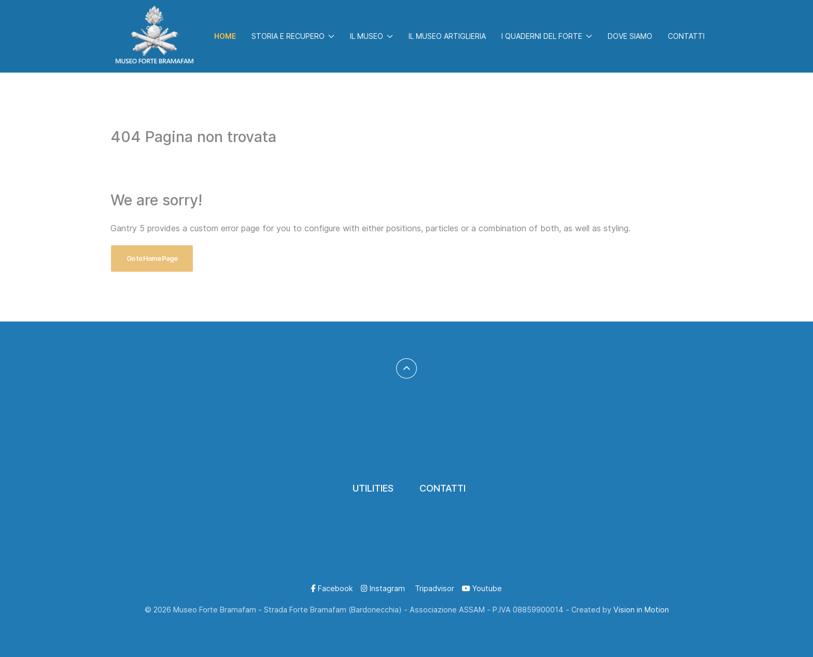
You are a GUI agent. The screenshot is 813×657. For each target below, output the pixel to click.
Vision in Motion (641, 609)
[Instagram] (383, 588)
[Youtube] (482, 588)
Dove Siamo (630, 36)
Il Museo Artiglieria (447, 36)
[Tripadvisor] (433, 588)
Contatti (686, 36)
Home (225, 36)
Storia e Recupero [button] (292, 36)
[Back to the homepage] (154, 36)
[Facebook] (332, 588)
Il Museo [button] (371, 36)
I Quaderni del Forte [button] (546, 36)
